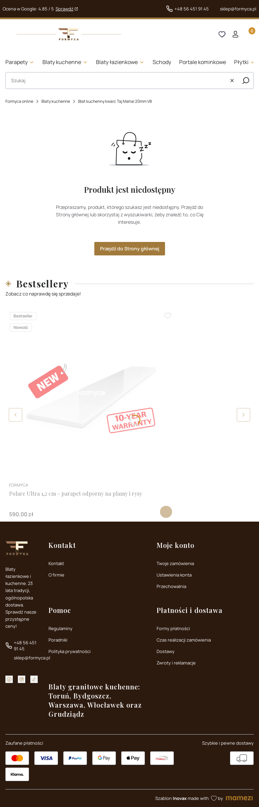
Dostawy (165, 651)
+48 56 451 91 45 (191, 8)
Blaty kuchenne (55, 101)
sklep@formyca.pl (238, 9)
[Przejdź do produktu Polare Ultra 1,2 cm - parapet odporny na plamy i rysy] (90, 393)
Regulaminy (60, 628)
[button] (246, 80)
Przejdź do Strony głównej (129, 248)
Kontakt (56, 563)
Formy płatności (173, 628)
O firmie (56, 575)
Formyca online (19, 101)
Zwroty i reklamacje (176, 663)
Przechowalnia (171, 586)
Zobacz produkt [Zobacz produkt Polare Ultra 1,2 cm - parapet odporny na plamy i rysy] (166, 512)
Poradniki (57, 640)
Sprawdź (64, 9)
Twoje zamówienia (175, 563)
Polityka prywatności (69, 651)
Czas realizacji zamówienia (184, 640)
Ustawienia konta (174, 575)
